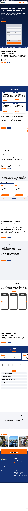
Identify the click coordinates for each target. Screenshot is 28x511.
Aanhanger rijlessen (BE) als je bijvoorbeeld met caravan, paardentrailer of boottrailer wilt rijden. (11, 201)
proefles (7, 261)
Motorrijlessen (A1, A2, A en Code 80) (5, 199)
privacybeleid (19, 40)
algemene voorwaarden (14, 40)
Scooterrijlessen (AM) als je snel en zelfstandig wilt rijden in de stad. (8, 200)
